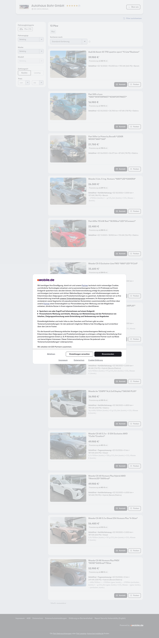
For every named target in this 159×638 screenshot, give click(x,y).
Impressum (63, 360)
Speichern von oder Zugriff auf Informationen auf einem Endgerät (67, 311)
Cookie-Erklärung (95, 360)
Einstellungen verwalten (79, 354)
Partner (85, 285)
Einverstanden (108, 354)
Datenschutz (79, 360)
